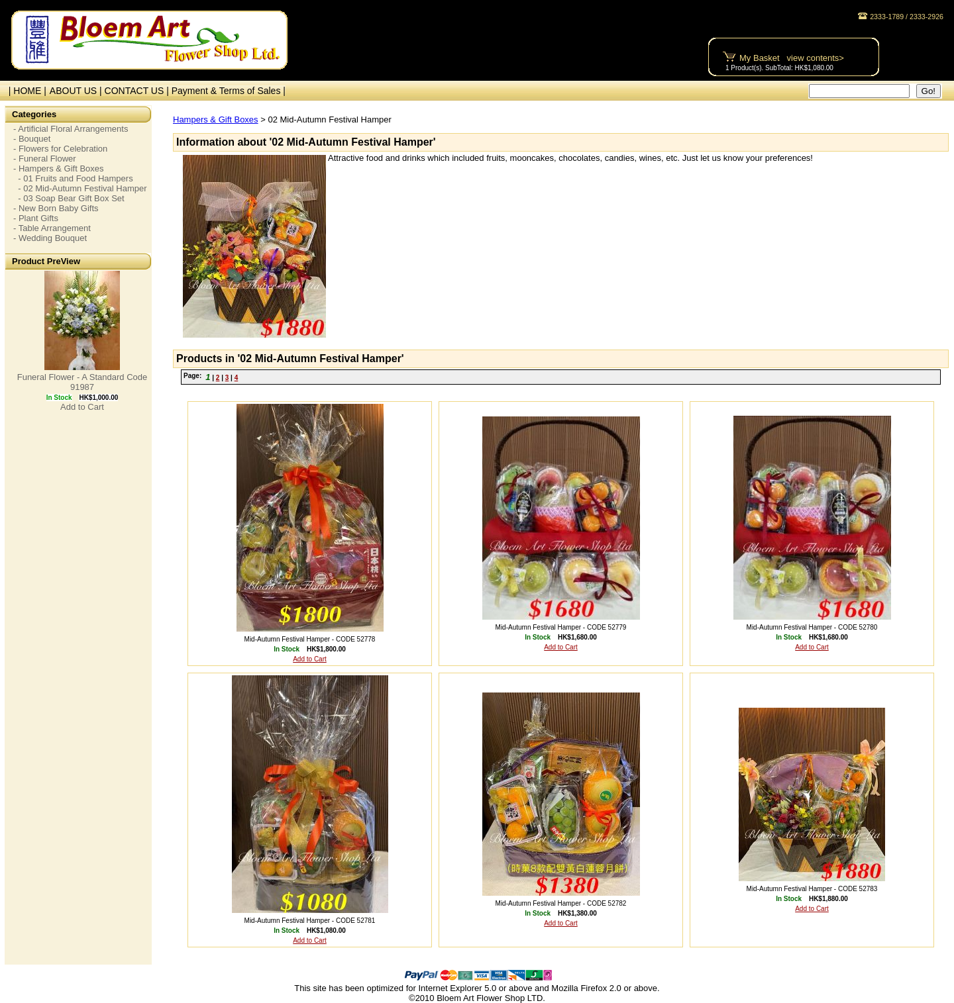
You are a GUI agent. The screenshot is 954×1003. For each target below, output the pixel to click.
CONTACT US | (138, 90)
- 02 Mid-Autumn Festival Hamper (80, 188)
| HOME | (24, 90)
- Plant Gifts (35, 218)
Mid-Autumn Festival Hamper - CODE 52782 (561, 903)
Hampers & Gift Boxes (215, 119)
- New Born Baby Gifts (56, 208)
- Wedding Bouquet (50, 238)
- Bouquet (31, 139)
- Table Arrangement (52, 228)
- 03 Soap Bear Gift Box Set (69, 198)
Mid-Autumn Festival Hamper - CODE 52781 (310, 920)
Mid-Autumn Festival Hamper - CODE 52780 (812, 627)
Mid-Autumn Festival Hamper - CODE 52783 (812, 888)
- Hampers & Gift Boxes (58, 168)
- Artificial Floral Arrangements (70, 129)
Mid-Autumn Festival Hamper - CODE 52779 (561, 627)
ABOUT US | (77, 90)
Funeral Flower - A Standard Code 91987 (82, 382)
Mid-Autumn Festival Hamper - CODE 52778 (310, 639)
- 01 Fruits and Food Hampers (73, 178)
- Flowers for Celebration (60, 149)
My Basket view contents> (791, 58)
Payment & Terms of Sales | (229, 90)
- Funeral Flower (44, 159)
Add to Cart (82, 407)
